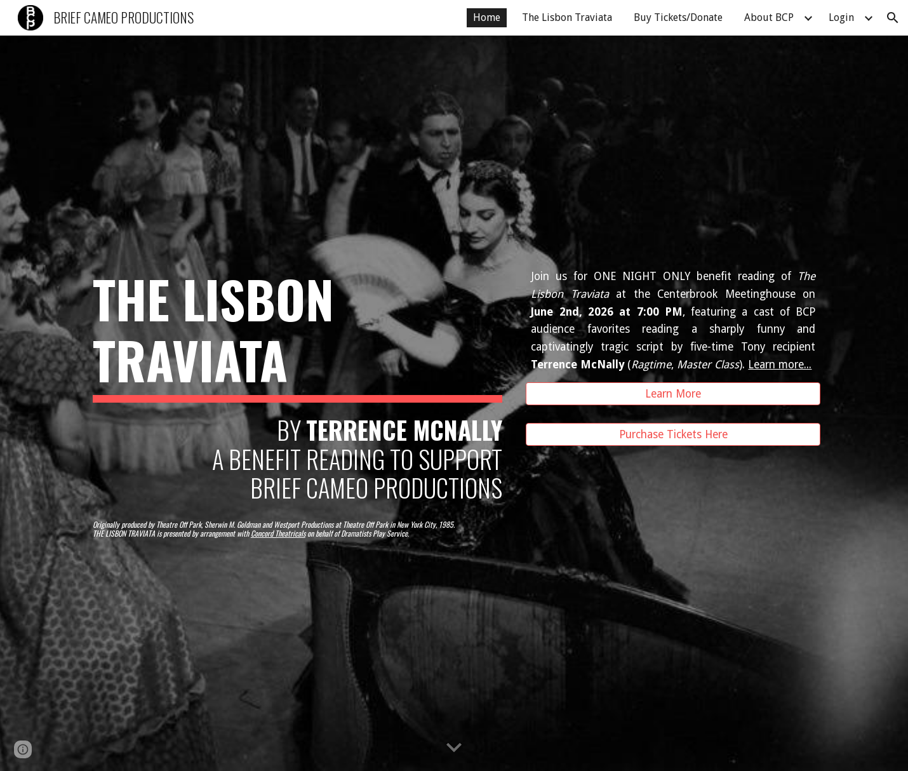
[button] (893, 18)
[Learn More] (673, 394)
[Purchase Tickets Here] (673, 435)
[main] (297, 385)
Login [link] (841, 17)
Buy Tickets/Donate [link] (678, 17)
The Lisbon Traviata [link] (567, 17)
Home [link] (486, 17)
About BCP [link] (769, 17)
